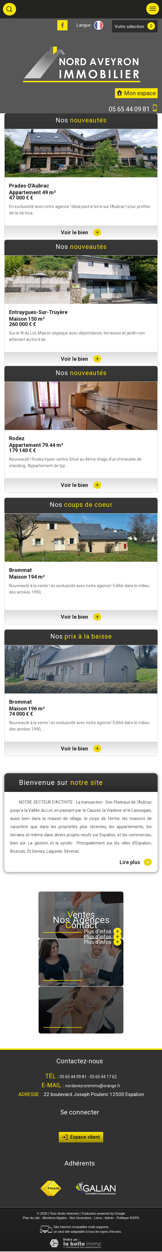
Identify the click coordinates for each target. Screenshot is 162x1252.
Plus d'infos (102, 942)
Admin (109, 1218)
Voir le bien (81, 232)
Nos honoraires (81, 1218)
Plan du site (31, 1218)
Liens (98, 1218)
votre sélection (129, 26)
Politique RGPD (128, 1218)
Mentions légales (55, 1218)
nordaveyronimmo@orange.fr (92, 1085)
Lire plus (136, 862)
